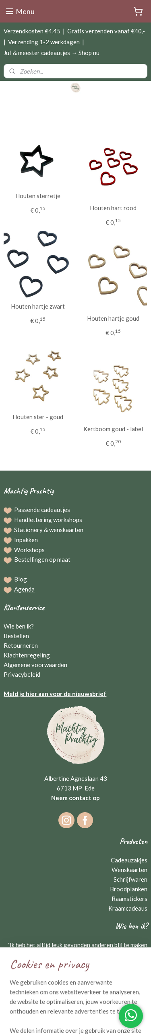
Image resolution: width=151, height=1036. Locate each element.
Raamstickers (129, 898)
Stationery (28, 529)
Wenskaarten (129, 869)
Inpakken (26, 539)
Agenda (24, 589)
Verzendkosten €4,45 (32, 31)
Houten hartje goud (113, 318)
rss (94, 1008)
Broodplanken (128, 889)
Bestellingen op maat (42, 559)
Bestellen (16, 635)
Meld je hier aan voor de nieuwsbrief (55, 693)
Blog (20, 579)
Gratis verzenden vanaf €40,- (106, 31)
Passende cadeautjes (42, 509)
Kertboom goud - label (113, 428)
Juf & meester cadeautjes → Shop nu (51, 52)
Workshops (29, 549)
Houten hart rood (113, 207)
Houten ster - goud (37, 416)
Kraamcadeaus (127, 908)
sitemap (79, 1008)
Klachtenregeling (27, 655)
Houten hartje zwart (38, 306)
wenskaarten (66, 529)
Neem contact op (75, 797)
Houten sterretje (37, 195)
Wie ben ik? (19, 626)
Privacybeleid (22, 674)
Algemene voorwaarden (35, 664)
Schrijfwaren (130, 879)
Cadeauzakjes (129, 860)
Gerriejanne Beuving (118, 973)
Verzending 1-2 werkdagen (44, 41)
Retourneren (21, 645)
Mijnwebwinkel (88, 1021)
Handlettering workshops (48, 519)
